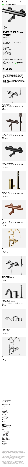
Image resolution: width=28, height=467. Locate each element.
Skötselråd (4, 411)
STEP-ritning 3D (7, 54)
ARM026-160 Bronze (7, 134)
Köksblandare (5, 423)
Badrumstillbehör (6, 428)
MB (7, 42)
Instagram (4, 443)
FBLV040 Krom (5, 330)
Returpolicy (4, 416)
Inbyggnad (4, 426)
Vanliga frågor (5, 412)
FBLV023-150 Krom (6, 358)
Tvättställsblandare (6, 425)
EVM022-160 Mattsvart (7, 163)
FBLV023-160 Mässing (7, 250)
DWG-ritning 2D (7, 52)
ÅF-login (4, 441)
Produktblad (6, 47)
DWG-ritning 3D (7, 53)
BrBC (4, 44)
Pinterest (4, 446)
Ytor (3, 429)
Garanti (4, 415)
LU (9, 42)
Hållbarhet (4, 418)
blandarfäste (18, 64)
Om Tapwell (4, 408)
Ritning (4, 48)
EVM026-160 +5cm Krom (8, 277)
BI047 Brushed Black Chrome (9, 301)
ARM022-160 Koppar (7, 221)
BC (17, 42)
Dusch (3, 421)
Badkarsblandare (12, 4)
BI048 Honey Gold (6, 192)
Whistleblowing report (7, 406)
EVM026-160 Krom (6, 105)
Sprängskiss (6, 51)
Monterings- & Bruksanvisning (10, 49)
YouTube (4, 444)
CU (12, 42)
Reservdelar (6, 56)
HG (20, 42)
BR (14, 42)
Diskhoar (4, 424)
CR (4, 42)
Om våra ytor (5, 410)
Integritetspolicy (6, 413)
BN (8, 44)
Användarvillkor (5, 417)
